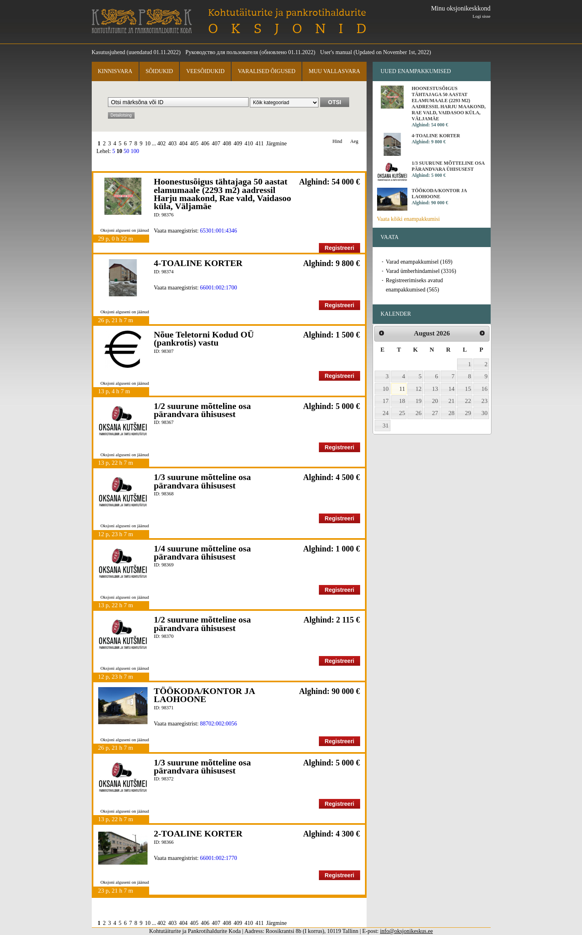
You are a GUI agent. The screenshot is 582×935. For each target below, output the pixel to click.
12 (418, 389)
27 (435, 413)
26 (418, 413)
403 (172, 143)
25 (402, 413)
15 (468, 389)
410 (249, 143)
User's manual (336, 52)
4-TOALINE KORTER (198, 263)
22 (468, 401)
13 (435, 389)
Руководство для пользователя (222, 52)
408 (227, 143)
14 (452, 389)
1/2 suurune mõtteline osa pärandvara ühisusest (202, 410)
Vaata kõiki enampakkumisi (408, 219)
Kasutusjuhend (108, 52)
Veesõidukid (205, 71)
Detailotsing (121, 115)
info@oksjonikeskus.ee (406, 931)
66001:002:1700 (218, 288)
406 (205, 143)
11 (402, 389)
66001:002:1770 (218, 858)
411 (259, 143)
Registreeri (339, 248)
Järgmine (276, 143)
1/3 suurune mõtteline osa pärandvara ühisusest (202, 481)
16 (484, 389)
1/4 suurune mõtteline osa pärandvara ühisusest (202, 552)
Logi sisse (481, 16)
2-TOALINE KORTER (198, 833)
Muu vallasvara (334, 71)
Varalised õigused (266, 71)
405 (194, 143)
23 (484, 401)
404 (183, 143)
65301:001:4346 (218, 231)
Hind (337, 141)
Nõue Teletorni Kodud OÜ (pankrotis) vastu (204, 338)
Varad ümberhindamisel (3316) (421, 271)
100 (135, 151)
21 (452, 401)
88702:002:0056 (218, 724)
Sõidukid (159, 71)
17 (386, 401)
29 (468, 413)
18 (402, 401)
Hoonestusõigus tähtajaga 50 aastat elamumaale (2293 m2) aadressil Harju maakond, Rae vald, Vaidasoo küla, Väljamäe (222, 193)
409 (238, 143)
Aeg (354, 141)
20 (435, 401)
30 (484, 413)
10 (148, 143)
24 (386, 413)
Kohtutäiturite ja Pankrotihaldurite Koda (142, 21)
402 (161, 143)
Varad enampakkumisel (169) (419, 262)
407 (216, 143)
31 (386, 425)
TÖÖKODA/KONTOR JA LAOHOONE (204, 695)
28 (452, 413)
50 (126, 151)
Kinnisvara (115, 71)
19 (418, 401)
